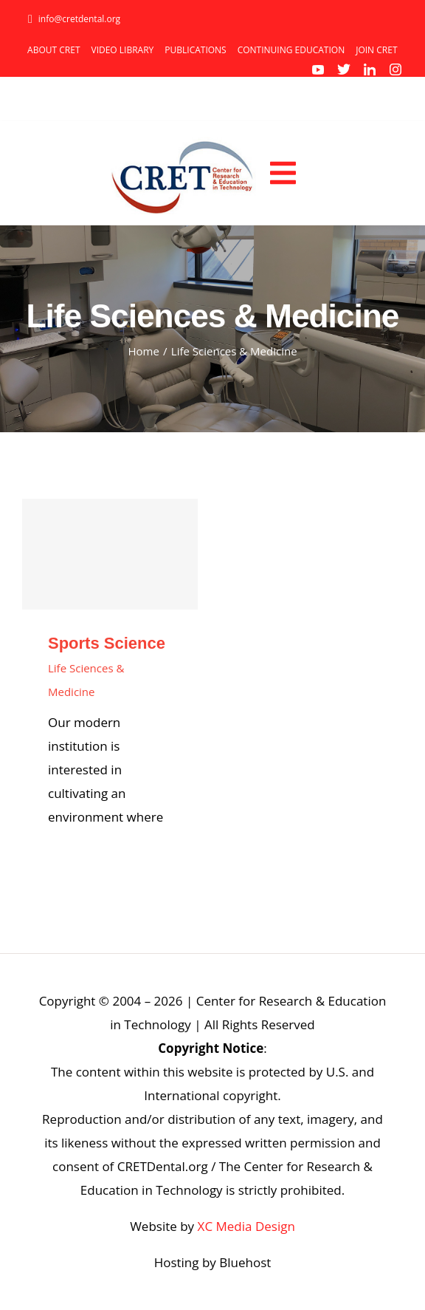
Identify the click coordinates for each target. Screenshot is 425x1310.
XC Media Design (246, 1226)
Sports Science (106, 643)
